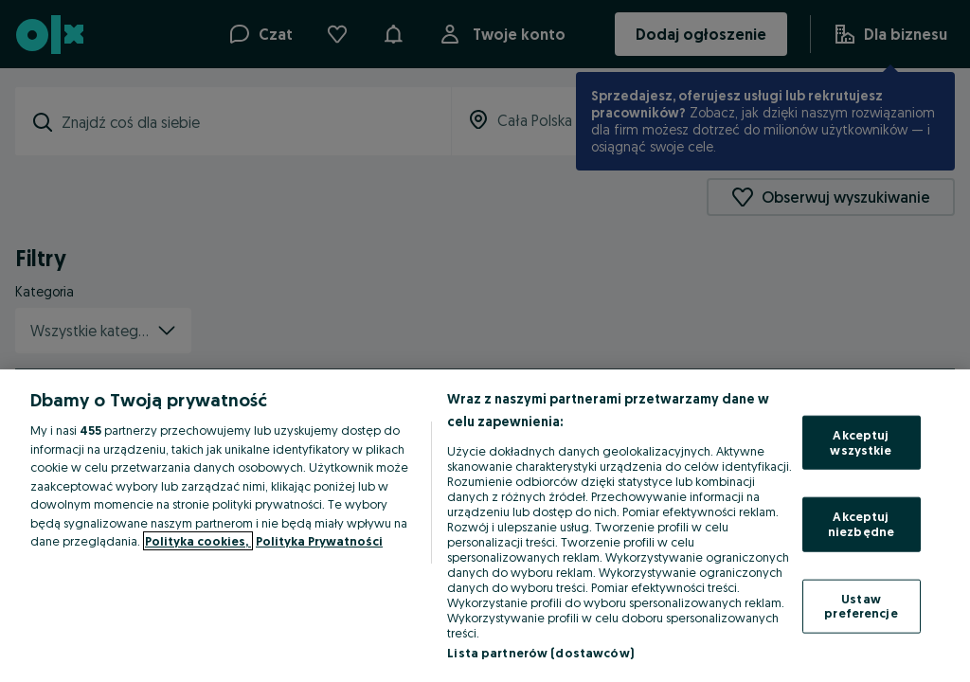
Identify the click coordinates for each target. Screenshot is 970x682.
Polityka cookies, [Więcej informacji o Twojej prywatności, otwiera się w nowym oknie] (198, 540)
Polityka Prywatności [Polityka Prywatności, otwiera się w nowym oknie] (319, 540)
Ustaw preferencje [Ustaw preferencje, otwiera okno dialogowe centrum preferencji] (860, 605)
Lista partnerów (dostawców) (540, 652)
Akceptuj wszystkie (860, 442)
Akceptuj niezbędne (861, 524)
